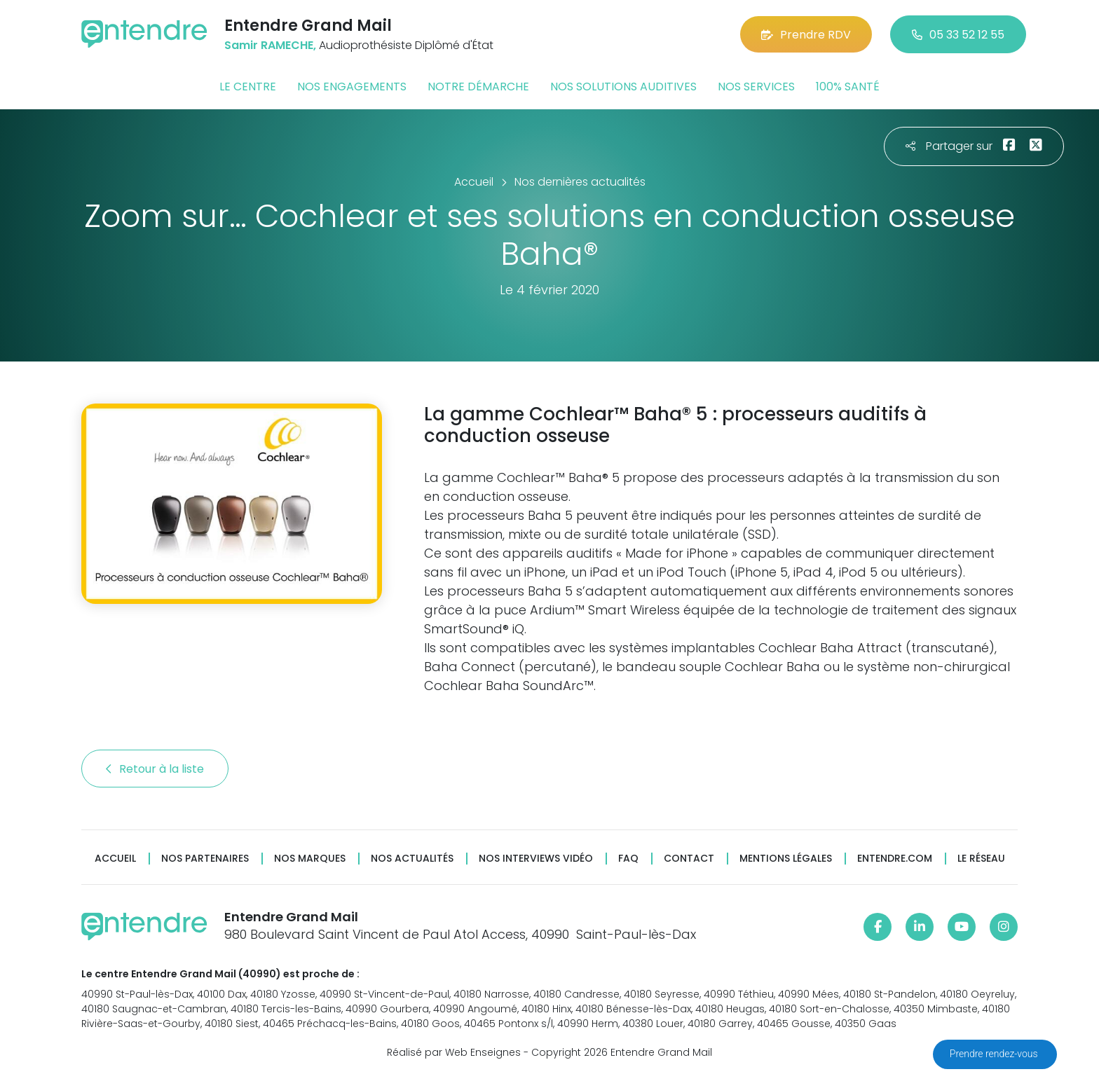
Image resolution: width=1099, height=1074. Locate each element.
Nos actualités (412, 859)
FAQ (628, 859)
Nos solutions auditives (623, 86)
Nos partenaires (205, 859)
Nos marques (310, 859)
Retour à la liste (155, 769)
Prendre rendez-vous (995, 1053)
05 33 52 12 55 (958, 35)
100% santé (848, 86)
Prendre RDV (806, 35)
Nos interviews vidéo (536, 859)
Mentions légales (785, 859)
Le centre (247, 86)
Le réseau (981, 859)
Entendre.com (894, 859)
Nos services (756, 86)
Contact (689, 859)
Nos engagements (352, 86)
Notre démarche (478, 86)
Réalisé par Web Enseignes (454, 1052)
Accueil (115, 859)
